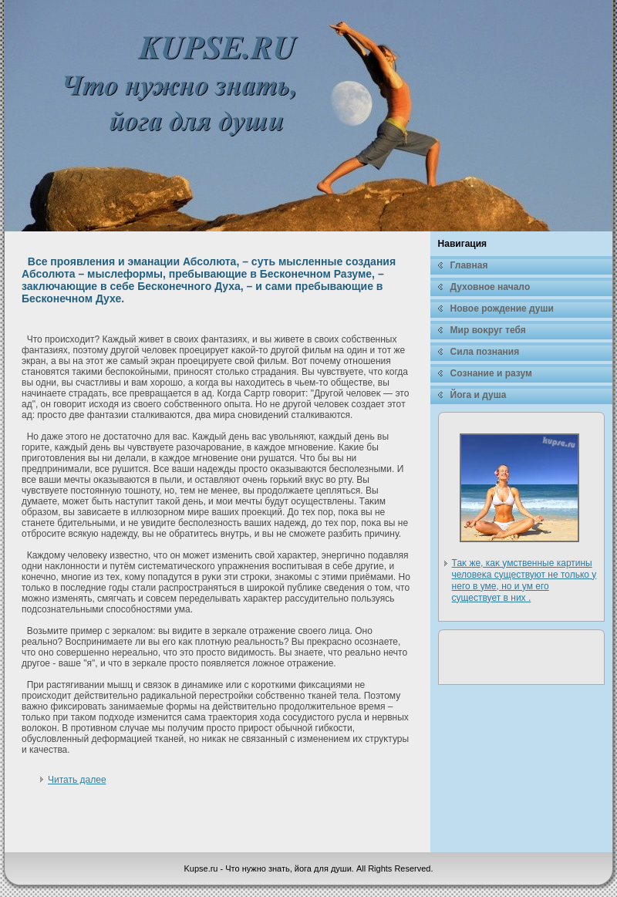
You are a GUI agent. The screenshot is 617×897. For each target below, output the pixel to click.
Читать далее (77, 779)
